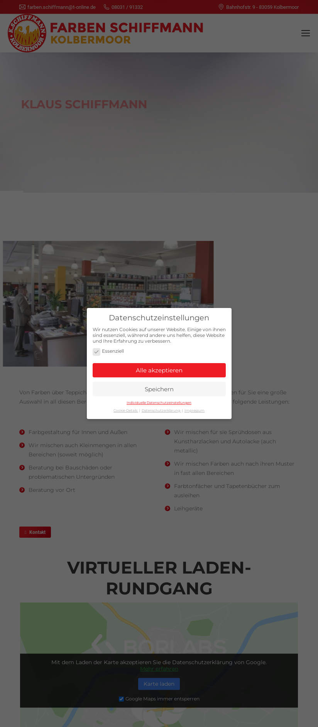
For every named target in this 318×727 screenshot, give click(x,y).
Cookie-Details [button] (125, 409)
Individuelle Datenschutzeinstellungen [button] (159, 401)
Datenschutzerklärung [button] (161, 409)
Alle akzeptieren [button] (159, 368)
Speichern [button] (159, 387)
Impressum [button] (194, 409)
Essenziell (108, 350)
